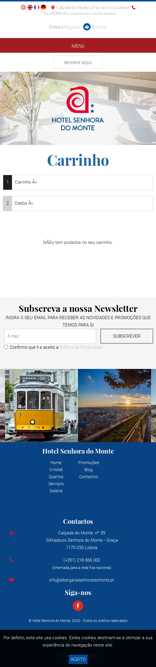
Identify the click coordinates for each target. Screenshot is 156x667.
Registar (72, 27)
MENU (78, 46)
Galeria (56, 490)
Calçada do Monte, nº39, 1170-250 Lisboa (92, 7)
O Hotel (56, 469)
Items (99, 27)
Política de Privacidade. (81, 347)
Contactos (88, 476)
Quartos (56, 476)
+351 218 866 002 (55, 13)
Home (56, 462)
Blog (88, 469)
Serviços (56, 483)
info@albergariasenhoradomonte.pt (81, 580)
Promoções (88, 462)
